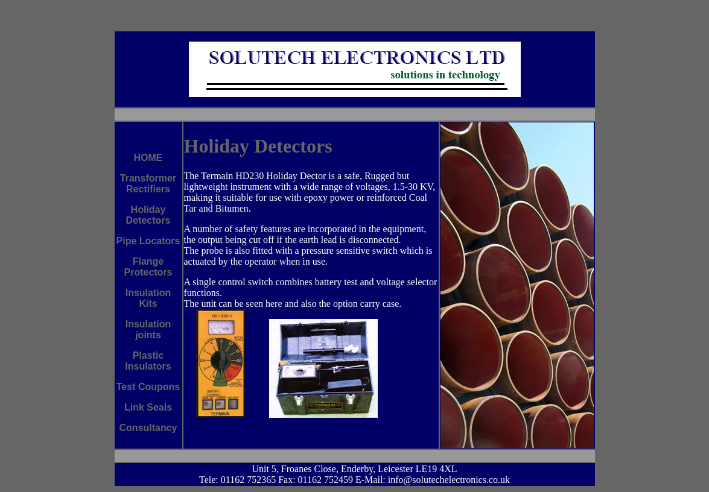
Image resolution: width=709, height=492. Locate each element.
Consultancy (148, 428)
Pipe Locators (148, 241)
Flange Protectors (148, 266)
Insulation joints (148, 329)
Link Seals (148, 407)
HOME (148, 158)
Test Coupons (148, 387)
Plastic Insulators (148, 360)
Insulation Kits (148, 298)
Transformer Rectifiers (148, 183)
